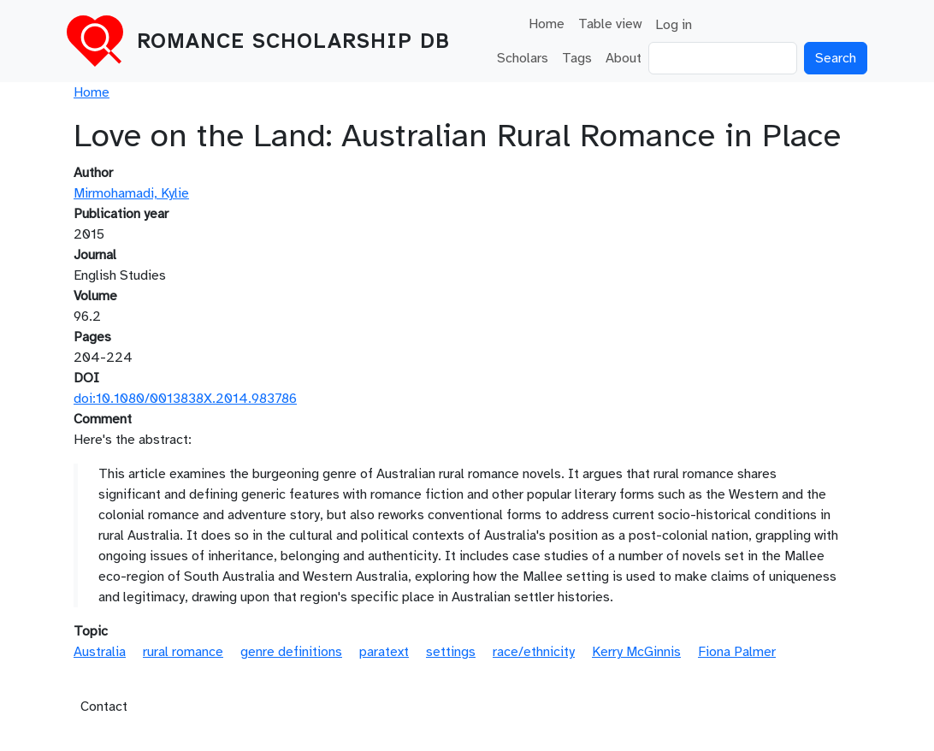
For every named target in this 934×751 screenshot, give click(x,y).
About (623, 58)
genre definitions (291, 651)
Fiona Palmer (737, 651)
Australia (100, 651)
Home (547, 24)
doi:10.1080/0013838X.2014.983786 (185, 398)
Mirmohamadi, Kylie (131, 193)
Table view (609, 24)
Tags (577, 58)
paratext (384, 651)
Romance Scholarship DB (293, 41)
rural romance (183, 651)
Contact (103, 706)
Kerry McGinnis (636, 651)
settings (451, 651)
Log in (673, 24)
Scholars (522, 58)
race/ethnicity (534, 651)
